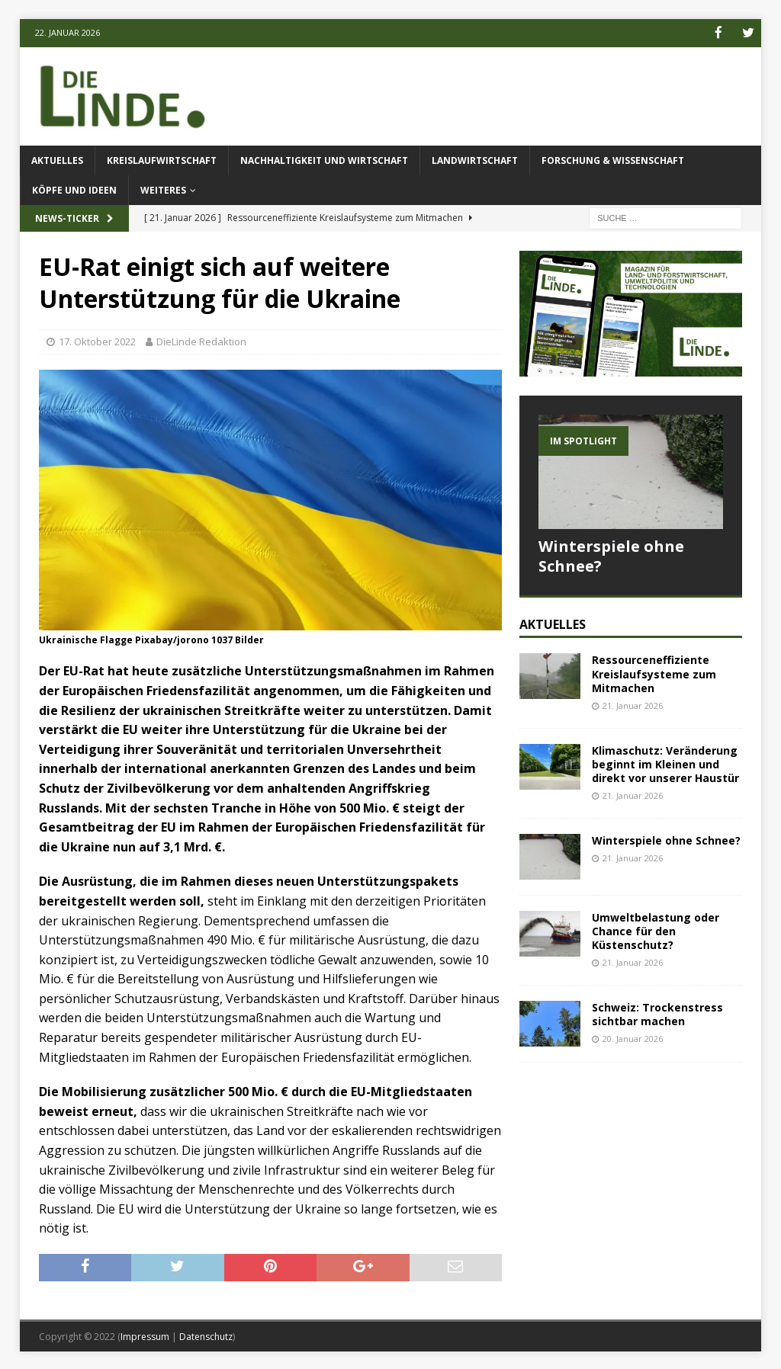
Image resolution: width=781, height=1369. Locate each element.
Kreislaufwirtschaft (162, 158)
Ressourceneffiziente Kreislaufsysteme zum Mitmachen (654, 673)
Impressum (145, 1335)
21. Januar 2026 (633, 704)
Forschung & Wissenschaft (613, 158)
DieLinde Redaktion (201, 341)
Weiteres (163, 189)
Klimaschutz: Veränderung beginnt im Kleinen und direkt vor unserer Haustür (665, 763)
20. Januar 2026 (633, 1038)
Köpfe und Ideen (74, 189)
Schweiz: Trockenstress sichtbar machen (657, 1013)
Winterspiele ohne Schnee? (611, 554)
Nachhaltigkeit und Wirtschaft (324, 158)
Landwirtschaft (475, 158)
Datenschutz (206, 1335)
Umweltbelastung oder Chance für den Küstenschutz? (655, 930)
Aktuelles (57, 158)
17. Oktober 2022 (97, 341)
